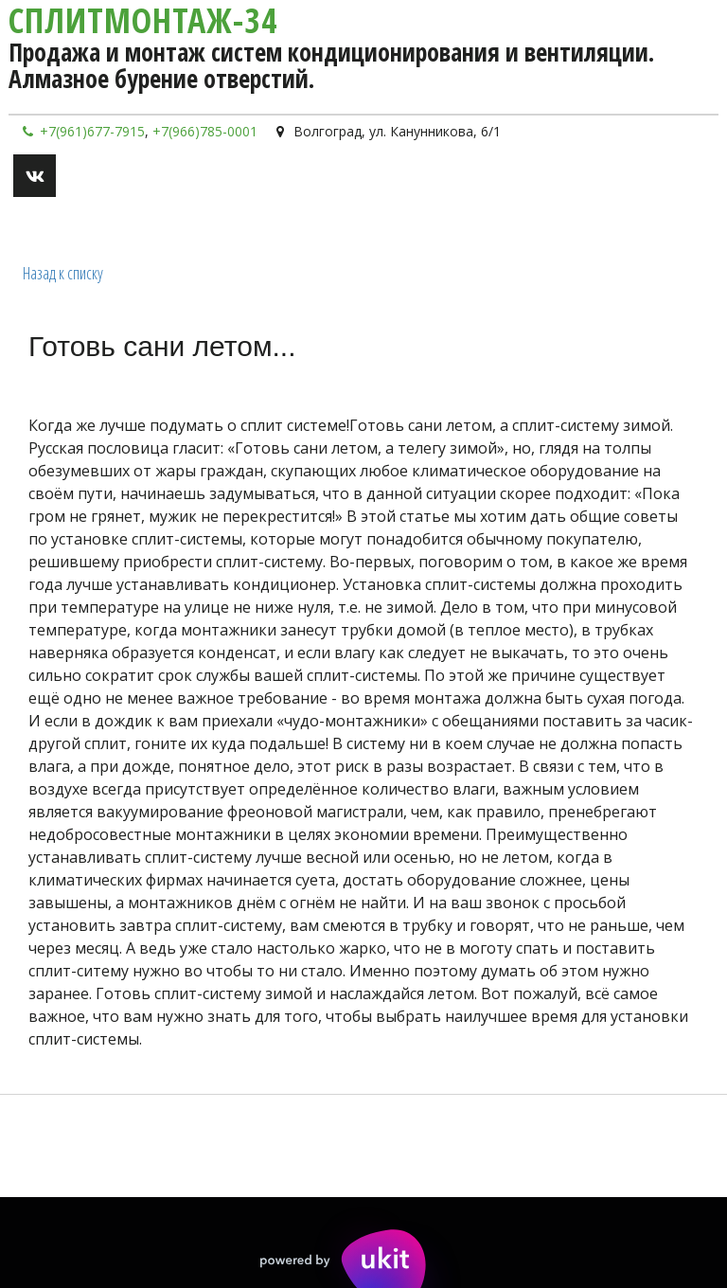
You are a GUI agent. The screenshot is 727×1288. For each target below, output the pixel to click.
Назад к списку (63, 272)
